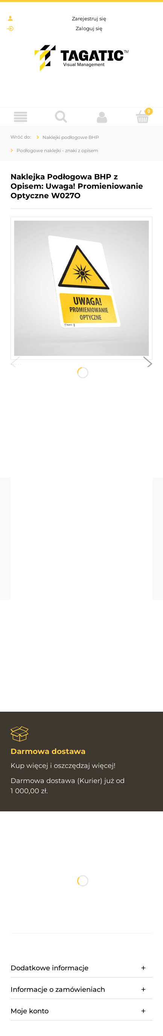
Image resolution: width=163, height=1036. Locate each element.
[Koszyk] (142, 117)
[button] (15, 365)
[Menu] (20, 117)
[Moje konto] (102, 117)
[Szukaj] (61, 117)
